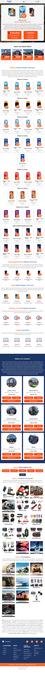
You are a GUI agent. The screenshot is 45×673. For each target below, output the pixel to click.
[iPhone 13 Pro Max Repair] (39, 88)
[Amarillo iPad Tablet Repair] (17, 298)
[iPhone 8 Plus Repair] (17, 234)
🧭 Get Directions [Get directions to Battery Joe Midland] (11, 457)
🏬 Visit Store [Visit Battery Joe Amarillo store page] (7, 426)
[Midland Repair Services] (28, 54)
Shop (15, 646)
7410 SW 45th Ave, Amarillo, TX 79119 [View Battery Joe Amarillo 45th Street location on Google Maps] (33, 420)
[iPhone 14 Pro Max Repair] (39, 107)
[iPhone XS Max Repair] (39, 216)
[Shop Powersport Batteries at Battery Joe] (36, 569)
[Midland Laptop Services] (28, 342)
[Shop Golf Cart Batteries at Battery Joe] (22, 569)
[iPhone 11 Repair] (11, 197)
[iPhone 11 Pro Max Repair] (33, 197)
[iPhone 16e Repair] (22, 160)
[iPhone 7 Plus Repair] (28, 250)
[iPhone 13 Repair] (17, 88)
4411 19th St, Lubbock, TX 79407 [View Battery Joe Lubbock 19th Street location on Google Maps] (11, 392)
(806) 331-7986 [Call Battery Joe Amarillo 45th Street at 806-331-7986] (33, 422)
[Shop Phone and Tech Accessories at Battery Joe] (8, 491)
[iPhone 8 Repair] (6, 234)
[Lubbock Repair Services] (6, 54)
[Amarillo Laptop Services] (17, 342)
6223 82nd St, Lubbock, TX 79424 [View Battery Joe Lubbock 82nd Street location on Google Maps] (33, 392)
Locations (7, 646)
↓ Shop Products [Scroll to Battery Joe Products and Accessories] (5, 470)
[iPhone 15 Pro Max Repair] (39, 126)
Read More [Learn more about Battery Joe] (22, 474)
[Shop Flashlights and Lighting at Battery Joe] (36, 505)
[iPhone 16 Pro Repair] (28, 144)
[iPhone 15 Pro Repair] (28, 126)
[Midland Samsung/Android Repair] (28, 275)
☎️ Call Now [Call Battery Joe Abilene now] (38, 454)
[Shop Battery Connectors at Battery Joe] (8, 547)
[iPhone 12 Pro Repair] (28, 178)
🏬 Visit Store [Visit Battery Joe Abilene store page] (29, 454)
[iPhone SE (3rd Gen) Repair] (6, 250)
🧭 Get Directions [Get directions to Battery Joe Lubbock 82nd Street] (33, 400)
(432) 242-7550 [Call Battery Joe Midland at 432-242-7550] (11, 451)
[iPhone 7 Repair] (17, 250)
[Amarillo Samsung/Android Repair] (17, 275)
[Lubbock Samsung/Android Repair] (6, 275)
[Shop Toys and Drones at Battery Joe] (8, 533)
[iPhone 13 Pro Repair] (28, 88)
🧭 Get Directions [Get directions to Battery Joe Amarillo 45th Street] (33, 429)
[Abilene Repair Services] (39, 54)
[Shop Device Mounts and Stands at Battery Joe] (8, 505)
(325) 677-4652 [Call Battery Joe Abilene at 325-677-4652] (33, 451)
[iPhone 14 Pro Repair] (28, 107)
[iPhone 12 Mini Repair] (6, 178)
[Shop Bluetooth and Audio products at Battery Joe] (22, 505)
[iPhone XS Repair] (28, 216)
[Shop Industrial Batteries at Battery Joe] (22, 596)
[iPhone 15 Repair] (6, 126)
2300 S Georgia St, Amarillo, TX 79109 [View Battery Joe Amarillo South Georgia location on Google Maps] (11, 420)
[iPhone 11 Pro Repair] (22, 197)
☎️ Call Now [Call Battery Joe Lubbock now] (16, 397)
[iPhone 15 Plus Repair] (17, 126)
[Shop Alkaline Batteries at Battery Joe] (36, 582)
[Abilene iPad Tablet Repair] (39, 298)
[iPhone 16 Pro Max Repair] (39, 144)
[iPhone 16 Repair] (6, 144)
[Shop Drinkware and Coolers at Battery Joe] (36, 519)
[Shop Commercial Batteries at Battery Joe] (8, 596)
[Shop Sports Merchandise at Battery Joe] (8, 519)
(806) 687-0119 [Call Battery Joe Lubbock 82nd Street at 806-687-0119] (33, 394)
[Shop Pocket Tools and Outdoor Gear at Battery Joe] (22, 519)
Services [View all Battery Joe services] (31, 470)
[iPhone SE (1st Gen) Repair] (28, 234)
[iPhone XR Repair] (17, 216)
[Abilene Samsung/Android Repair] (39, 275)
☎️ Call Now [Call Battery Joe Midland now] (16, 454)
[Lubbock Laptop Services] (6, 342)
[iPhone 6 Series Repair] (39, 250)
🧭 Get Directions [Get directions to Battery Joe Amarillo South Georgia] (11, 429)
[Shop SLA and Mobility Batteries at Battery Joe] (8, 582)
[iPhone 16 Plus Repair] (17, 144)
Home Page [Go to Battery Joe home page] (39, 470)
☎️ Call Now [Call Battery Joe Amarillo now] (16, 426)
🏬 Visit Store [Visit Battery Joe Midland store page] (7, 454)
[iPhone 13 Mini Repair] (6, 88)
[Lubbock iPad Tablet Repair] (6, 298)
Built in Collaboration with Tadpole (22, 669)
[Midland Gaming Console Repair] (28, 320)
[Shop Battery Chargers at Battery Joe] (22, 533)
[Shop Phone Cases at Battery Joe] (36, 491)
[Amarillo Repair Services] (17, 54)
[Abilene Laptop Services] (39, 342)
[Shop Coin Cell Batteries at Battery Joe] (36, 596)
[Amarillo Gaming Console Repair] (17, 320)
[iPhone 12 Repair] (17, 178)
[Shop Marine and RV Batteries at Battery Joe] (22, 582)
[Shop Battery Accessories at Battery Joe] (8, 610)
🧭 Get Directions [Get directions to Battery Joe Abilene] (33, 457)
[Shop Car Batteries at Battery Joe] (8, 569)
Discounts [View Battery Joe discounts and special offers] (14, 470)
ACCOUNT (7, 641)
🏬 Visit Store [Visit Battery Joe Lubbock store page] (7, 397)
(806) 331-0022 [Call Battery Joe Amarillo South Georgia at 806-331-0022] (11, 422)
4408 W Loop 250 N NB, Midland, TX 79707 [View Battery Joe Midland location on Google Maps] (12, 449)
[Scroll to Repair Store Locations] (31, 35)
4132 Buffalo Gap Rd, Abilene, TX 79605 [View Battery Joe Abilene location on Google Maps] (33, 449)
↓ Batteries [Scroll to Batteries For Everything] (22, 470)
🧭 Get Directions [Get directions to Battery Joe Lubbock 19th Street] (11, 400)
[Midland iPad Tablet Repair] (28, 298)
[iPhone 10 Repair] (6, 216)
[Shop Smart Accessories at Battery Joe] (22, 547)
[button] (23, 2)
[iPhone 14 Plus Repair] (17, 107)
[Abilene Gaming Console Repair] (39, 320)
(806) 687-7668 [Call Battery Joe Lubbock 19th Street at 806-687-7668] (11, 394)
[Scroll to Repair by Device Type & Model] (14, 35)
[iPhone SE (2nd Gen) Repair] (39, 234)
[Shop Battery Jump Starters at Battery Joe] (36, 533)
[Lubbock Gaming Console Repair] (6, 320)
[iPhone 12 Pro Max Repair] (39, 178)
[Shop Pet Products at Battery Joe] (36, 547)
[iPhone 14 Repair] (6, 107)
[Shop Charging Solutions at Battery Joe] (22, 491)
